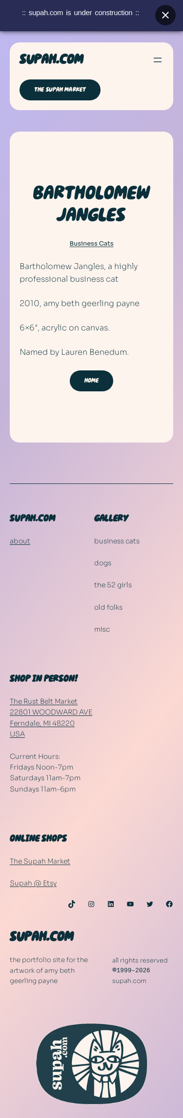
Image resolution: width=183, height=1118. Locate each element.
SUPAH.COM (51, 60)
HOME (91, 380)
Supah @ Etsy (33, 883)
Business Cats (92, 244)
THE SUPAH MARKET (60, 89)
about (20, 541)
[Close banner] (165, 12)
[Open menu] (157, 60)
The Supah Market (40, 861)
